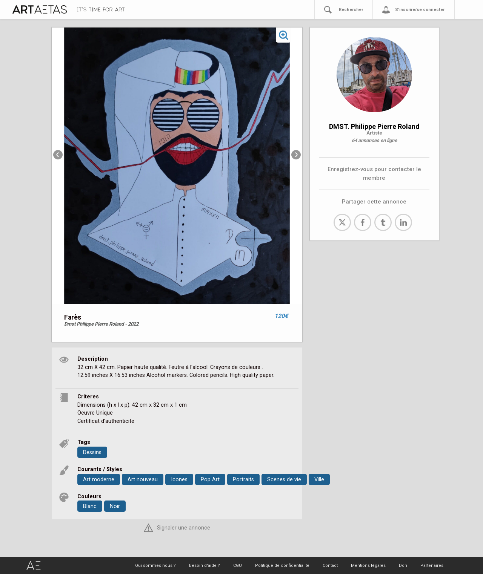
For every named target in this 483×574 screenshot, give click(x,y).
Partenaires (431, 565)
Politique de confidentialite (282, 565)
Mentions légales (368, 565)
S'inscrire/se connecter (420, 9)
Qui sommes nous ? (155, 565)
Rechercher (351, 9)
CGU (237, 565)
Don (403, 565)
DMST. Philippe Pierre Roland (374, 126)
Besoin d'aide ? (204, 565)
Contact (330, 565)
